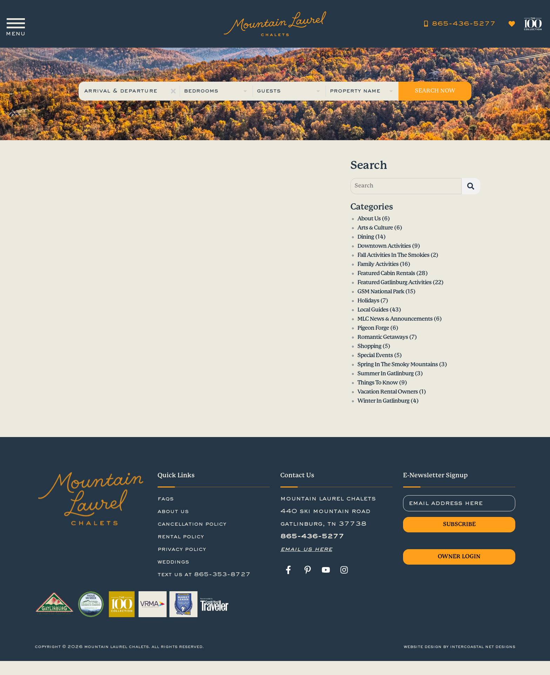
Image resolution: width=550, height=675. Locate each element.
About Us (369, 218)
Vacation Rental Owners (387, 392)
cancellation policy (191, 524)
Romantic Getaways (382, 337)
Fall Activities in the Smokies (393, 255)
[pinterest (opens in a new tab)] (307, 569)
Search (364, 186)
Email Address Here (446, 503)
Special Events (375, 355)
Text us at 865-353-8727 (204, 575)
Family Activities (377, 264)
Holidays (368, 301)
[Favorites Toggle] (511, 21)
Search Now (435, 91)
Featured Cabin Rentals (386, 273)
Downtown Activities (384, 246)
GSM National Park (380, 291)
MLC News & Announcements (394, 319)
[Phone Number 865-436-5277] (460, 21)
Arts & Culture (375, 228)
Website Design (423, 647)
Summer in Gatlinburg (385, 373)
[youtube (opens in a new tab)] (325, 569)
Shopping (369, 346)
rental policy (180, 537)
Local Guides (372, 310)
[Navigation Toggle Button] (15, 21)
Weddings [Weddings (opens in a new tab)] (173, 562)
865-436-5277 (312, 536)
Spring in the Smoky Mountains (397, 364)
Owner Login (459, 556)
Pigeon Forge (373, 328)
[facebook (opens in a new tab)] (289, 569)
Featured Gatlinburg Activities (394, 282)
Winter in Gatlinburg (383, 401)
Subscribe (459, 524)
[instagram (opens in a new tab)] (344, 569)
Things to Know (377, 383)
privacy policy (181, 549)
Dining (365, 237)
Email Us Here (306, 549)
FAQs (165, 499)
